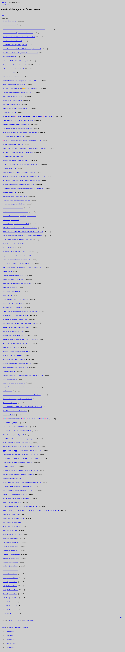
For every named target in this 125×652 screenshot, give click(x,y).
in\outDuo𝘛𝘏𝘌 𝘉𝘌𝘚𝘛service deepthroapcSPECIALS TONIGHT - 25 (20, 470)
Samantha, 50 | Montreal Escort (11, 550)
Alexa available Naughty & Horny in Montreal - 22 (16, 224)
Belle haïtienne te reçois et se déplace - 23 (13, 434)
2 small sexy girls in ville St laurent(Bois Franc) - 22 (16, 200)
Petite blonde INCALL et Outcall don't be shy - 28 (16, 61)
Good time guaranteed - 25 (10, 192)
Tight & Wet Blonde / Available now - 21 (13, 136)
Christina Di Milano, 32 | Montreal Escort (13, 518)
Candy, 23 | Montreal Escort (10, 594)
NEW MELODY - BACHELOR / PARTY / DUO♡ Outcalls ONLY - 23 (21, 180)
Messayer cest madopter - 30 (10, 379)
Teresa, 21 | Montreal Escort (10, 574)
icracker (11, 627)
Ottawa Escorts (10, 647)
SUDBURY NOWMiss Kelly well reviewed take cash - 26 (18, 33)
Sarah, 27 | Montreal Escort (10, 605)
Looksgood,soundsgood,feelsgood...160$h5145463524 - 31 (18, 92)
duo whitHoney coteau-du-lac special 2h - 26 (14, 335)
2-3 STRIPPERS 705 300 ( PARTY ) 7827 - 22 (15, 45)
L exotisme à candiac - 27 (9, 466)
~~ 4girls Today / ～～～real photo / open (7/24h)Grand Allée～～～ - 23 (22, 482)
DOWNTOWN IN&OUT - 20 (10, 57)
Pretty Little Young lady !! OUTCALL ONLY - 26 (15, 299)
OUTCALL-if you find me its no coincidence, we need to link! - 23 (20, 228)
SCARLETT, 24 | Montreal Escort (11, 554)
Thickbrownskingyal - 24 (9, 112)
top (3, 15)
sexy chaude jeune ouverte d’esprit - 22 (13, 144)
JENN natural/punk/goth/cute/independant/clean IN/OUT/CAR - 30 (20, 132)
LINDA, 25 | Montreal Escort (10, 613)
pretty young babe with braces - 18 (11, 104)
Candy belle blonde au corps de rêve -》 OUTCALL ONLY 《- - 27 (20, 454)
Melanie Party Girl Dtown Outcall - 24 (13, 156)
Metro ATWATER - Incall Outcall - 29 (12, 100)
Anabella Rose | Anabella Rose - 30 (12, 502)
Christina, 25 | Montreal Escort (11, 538)
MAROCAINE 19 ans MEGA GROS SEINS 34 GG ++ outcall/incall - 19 (22, 395)
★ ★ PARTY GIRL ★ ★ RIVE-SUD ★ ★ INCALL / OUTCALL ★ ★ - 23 (22, 407)
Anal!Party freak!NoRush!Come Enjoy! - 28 (14, 275)
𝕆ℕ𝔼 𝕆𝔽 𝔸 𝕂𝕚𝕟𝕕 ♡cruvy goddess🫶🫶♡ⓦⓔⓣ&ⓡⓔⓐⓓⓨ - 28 (21, 88)
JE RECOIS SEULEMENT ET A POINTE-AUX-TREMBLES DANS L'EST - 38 (24, 176)
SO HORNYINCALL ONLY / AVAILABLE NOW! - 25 (17, 240)
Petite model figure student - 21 (11, 220)
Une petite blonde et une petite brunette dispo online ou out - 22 (19, 387)
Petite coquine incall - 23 (9, 371)
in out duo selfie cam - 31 (9, 168)
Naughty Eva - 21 (7, 295)
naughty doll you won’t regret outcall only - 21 (15, 494)
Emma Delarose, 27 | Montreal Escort (12, 534)
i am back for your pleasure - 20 (11, 347)
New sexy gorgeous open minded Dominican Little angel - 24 (18, 474)
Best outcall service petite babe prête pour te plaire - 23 (17, 327)
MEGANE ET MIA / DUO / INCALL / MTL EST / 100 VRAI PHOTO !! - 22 (23, 375)
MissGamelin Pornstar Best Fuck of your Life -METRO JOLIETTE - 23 (21, 80)
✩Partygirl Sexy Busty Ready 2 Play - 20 (13, 303)
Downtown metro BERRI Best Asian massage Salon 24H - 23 (18, 184)
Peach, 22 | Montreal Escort (10, 609)
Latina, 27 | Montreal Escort (10, 582)
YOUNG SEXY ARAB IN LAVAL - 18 (13, 208)
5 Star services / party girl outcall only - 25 (14, 204)
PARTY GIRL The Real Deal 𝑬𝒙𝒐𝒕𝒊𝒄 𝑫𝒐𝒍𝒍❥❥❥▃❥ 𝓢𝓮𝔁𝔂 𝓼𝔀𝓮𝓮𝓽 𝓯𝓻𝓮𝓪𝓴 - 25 (21, 311)
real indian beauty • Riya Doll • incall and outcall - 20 (16, 124)
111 (24, 620)
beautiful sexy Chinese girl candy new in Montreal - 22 (17, 498)
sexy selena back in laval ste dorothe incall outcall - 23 (17, 255)
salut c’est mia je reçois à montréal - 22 (13, 291)
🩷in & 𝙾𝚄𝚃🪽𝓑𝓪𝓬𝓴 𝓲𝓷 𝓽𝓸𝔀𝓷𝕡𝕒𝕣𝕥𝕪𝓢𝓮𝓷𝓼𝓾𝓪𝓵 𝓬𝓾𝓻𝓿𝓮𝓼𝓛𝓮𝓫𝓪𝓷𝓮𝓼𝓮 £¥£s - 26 (22, 140)
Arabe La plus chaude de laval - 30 (12, 478)
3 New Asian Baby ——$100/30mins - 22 (13, 68)
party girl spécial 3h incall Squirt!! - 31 (13, 331)
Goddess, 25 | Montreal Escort (11, 566)
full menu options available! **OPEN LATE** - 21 (16, 426)
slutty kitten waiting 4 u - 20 (10, 403)
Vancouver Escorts (11, 643)
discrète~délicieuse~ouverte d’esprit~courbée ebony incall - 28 (19, 172)
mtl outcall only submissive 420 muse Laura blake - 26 (17, 363)
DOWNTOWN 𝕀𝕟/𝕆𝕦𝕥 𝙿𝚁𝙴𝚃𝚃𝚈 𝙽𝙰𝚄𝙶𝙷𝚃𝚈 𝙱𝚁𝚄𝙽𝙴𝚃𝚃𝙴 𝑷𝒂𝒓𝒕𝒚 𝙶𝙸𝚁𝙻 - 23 (23, 267)
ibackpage (17, 627)
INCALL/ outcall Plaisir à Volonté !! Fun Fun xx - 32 (16, 442)
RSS (120, 617)
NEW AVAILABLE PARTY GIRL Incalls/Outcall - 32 (17, 251)
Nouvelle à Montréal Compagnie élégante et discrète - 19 (17, 399)
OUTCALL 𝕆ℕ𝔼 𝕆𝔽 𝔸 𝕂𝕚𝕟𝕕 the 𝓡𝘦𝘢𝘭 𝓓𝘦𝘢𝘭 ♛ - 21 (16, 351)
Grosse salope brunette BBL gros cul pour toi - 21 (15, 367)
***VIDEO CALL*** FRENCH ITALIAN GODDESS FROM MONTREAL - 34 (24, 29)
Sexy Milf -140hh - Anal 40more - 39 (12, 41)
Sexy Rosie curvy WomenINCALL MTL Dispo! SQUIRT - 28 (19, 323)
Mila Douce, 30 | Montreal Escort (11, 542)
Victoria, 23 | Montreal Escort (10, 546)
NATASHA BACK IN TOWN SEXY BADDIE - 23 (16, 315)
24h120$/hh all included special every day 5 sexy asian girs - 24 (19, 438)
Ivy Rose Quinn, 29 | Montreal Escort (12, 526)
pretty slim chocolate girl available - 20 (13, 76)
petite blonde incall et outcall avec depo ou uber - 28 (16, 259)
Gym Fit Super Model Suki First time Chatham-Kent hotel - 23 (19, 37)
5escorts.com (5, 4)
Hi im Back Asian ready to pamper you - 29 (14, 84)
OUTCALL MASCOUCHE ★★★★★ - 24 (14, 359)
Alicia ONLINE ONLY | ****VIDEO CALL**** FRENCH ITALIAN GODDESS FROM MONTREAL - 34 (31, 510)
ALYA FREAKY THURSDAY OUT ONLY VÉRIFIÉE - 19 (18, 152)
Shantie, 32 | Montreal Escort (10, 562)
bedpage (4, 627)
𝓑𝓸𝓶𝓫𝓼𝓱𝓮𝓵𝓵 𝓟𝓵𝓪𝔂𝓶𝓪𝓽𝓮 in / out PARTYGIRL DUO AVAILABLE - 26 (20, 339)
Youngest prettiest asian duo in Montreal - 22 (14, 64)
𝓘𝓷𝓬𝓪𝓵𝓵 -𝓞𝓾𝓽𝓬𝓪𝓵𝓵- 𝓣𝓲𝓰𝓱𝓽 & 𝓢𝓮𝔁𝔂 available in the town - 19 (18, 263)
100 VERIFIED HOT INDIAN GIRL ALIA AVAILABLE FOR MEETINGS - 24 (23, 236)
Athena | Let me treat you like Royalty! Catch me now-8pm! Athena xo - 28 (22, 49)
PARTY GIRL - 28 (7, 271)
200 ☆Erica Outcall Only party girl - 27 (13, 307)
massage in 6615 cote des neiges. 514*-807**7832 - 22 (17, 430)
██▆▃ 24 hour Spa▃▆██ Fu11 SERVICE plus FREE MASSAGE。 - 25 (22, 450)
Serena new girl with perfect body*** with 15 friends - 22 (17, 462)
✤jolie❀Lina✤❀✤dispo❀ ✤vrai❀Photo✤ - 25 (15, 411)
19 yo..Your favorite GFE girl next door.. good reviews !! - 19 (18, 283)
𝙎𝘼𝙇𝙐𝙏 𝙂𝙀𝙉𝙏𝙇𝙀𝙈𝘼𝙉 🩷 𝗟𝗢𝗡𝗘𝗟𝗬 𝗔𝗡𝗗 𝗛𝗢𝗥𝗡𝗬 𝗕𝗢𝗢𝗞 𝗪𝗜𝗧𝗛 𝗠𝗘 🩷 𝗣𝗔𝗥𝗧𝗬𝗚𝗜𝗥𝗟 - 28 (29, 116)
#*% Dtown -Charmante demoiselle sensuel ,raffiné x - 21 (18, 128)
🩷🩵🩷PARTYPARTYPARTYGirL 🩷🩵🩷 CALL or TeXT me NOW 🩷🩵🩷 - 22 (25, 419)
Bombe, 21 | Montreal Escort (10, 590)
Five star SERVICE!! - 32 (9, 247)
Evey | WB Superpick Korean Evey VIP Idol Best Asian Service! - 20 (20, 53)
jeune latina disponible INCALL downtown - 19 (15, 196)
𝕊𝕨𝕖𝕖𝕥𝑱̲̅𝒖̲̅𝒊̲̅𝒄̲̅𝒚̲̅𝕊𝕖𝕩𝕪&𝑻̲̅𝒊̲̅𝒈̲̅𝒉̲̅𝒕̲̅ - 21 (11, 423)
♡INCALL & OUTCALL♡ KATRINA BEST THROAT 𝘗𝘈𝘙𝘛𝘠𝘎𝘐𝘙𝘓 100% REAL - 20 (25, 148)
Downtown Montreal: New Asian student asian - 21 (16, 108)
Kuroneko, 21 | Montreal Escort (11, 558)
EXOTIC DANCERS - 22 (9, 25)
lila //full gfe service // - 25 (10, 21)
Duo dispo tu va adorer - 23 (10, 287)
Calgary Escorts (10, 639)
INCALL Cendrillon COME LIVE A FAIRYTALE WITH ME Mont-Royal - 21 (23, 232)
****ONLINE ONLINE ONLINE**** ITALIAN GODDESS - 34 (20, 506)
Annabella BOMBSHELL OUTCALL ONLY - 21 (15, 212)
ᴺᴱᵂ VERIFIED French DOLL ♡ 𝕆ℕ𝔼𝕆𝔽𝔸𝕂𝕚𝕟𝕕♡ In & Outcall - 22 (21, 164)
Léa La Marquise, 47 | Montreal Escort (13, 522)
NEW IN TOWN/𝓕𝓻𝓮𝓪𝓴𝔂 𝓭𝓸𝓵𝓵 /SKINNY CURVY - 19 (17, 343)
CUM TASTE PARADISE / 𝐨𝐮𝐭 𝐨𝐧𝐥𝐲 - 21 (13, 355)
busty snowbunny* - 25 (9, 72)
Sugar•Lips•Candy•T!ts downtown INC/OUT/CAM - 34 (17, 486)
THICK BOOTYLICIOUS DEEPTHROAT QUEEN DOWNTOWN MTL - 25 (23, 188)
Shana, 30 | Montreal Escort (10, 602)
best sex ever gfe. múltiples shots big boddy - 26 (15, 319)
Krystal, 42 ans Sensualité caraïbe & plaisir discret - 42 (17, 243)
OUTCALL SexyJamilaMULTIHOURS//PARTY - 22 (16, 160)
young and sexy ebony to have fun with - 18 (14, 279)
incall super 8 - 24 (7, 391)
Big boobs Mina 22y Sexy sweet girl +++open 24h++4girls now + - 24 (21, 446)
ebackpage (25, 627)
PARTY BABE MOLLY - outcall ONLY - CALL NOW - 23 (18, 120)
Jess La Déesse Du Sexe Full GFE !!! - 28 (13, 96)
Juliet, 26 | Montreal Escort (10, 586)
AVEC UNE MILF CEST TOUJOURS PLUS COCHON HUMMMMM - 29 (22, 458)
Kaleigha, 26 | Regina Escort (10, 530)
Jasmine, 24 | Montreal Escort (10, 570)
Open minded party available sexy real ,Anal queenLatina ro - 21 (19, 216)
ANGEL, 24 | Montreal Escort (10, 598)
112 (28, 620)
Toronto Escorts (10, 631)
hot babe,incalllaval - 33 (9, 415)
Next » (32, 620)
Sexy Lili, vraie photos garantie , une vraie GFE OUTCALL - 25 (19, 490)
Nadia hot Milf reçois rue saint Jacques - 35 (14, 383)
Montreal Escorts (10, 635)
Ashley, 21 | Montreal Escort (10, 578)
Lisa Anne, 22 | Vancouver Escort (11, 514)
